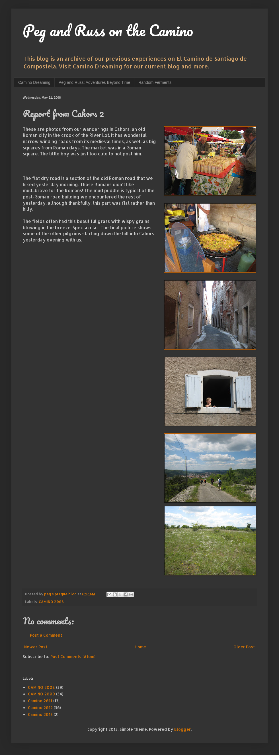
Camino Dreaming (34, 82)
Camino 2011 (40, 700)
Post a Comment (46, 635)
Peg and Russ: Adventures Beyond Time (94, 82)
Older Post (244, 646)
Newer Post (35, 646)
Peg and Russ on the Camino (108, 30)
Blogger (182, 729)
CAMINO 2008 (51, 601)
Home (140, 646)
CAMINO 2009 (41, 693)
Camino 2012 (40, 707)
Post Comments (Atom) (72, 656)
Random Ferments (154, 82)
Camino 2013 (40, 714)
